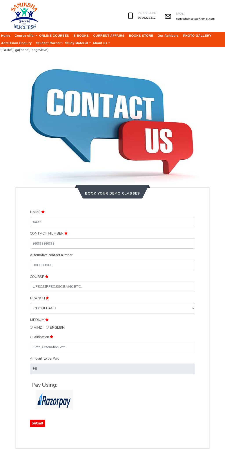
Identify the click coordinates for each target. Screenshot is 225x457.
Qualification (41, 337)
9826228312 (147, 18)
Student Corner (48, 43)
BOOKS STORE (141, 35)
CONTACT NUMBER (49, 233)
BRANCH (39, 298)
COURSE (39, 276)
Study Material (76, 43)
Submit (38, 423)
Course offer (25, 35)
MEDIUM (39, 319)
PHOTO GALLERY (197, 35)
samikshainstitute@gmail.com (195, 19)
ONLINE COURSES (54, 35)
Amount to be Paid (44, 358)
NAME (37, 211)
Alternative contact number (51, 255)
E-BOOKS (81, 35)
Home (5, 35)
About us (100, 43)
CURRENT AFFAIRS (108, 35)
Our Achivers (168, 35)
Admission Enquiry (16, 43)
